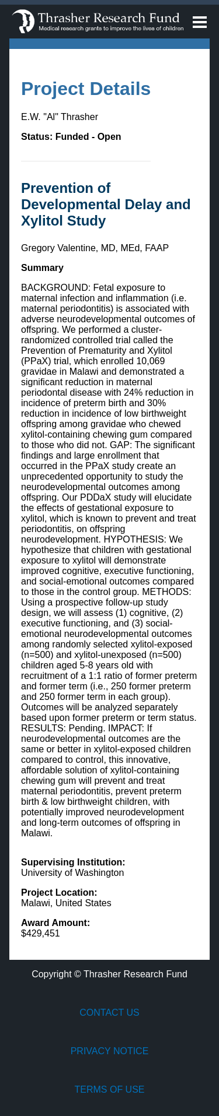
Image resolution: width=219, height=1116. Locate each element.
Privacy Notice (110, 1051)
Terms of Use (109, 1089)
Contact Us (109, 1013)
